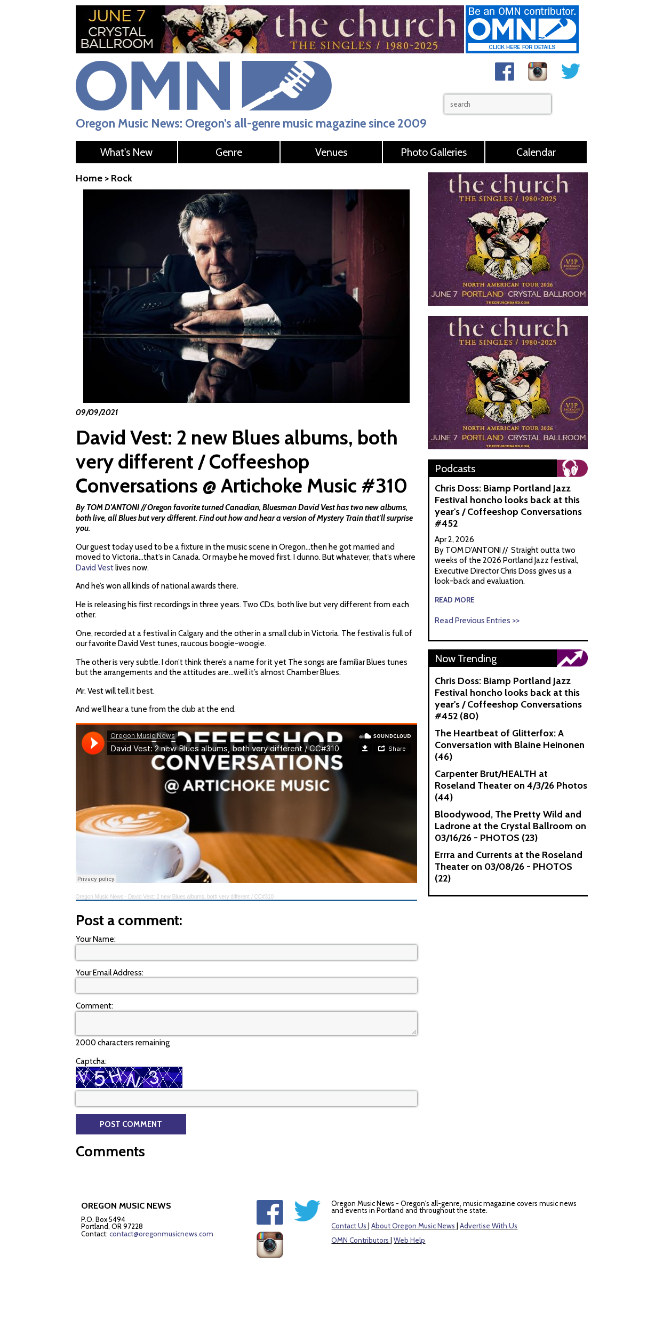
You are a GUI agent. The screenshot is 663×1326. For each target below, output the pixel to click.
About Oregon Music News (413, 1225)
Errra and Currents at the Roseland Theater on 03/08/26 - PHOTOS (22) (508, 866)
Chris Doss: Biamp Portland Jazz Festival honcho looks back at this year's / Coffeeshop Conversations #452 (508, 505)
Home (89, 178)
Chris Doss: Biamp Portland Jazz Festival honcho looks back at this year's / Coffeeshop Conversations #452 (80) (508, 698)
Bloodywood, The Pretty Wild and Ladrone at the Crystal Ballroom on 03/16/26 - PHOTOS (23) (510, 826)
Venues (331, 152)
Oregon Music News (100, 897)
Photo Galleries (434, 152)
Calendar (536, 152)
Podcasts (455, 468)
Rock (121, 178)
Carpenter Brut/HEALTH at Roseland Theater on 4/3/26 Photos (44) (511, 785)
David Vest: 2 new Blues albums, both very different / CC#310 (201, 897)
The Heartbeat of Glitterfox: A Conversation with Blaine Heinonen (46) (510, 745)
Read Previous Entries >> (477, 620)
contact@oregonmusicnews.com (161, 1233)
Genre (228, 152)
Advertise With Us (488, 1225)
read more (455, 599)
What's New (126, 152)
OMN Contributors (360, 1240)
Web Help (409, 1240)
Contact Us (348, 1225)
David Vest (95, 568)
